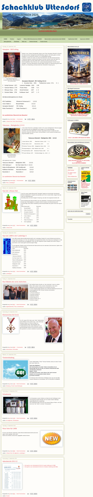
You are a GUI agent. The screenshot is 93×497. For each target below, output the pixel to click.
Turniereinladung (8, 358)
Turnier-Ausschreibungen (16, 386)
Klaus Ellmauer (19, 121)
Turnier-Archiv (43, 41)
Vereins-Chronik (33, 41)
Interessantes (9, 349)
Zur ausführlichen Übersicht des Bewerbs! (13, 176)
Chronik (8, 495)
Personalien (15, 349)
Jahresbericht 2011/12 (9, 461)
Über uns (24, 41)
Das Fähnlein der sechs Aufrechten (14, 282)
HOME (5, 39)
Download (16, 41)
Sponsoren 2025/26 (84, 39)
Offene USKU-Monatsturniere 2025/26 (33, 39)
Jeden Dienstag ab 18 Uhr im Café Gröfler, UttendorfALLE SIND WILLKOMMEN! (79, 162)
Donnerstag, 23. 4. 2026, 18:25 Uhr (79, 83)
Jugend (19, 39)
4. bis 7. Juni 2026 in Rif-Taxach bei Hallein (79, 137)
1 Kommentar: (20, 119)
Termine (12, 39)
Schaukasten (6, 394)
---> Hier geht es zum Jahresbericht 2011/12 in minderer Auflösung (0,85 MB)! (40, 466)
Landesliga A (12, 182)
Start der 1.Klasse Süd (10, 191)
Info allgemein (9, 420)
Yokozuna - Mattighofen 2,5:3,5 (13, 125)
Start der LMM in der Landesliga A (14, 236)
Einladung (8, 386)
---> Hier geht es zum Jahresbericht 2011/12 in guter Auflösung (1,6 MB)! (39, 465)
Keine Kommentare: (21, 225)
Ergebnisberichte (10, 306)
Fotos (13, 121)
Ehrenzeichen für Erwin (10, 315)
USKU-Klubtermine (72, 176)
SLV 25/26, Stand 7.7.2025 (72, 173)
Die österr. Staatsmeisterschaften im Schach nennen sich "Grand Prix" (85, 185)
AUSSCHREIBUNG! (47, 31)
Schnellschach (20, 306)
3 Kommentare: (20, 180)
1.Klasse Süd (9, 121)
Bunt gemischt (7, 41)
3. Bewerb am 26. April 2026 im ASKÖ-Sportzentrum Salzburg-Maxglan (79, 115)
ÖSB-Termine (71, 170)
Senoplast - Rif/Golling (10, 49)
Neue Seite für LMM (9, 428)
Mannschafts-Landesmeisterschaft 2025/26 (55, 39)
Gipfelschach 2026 (72, 39)
